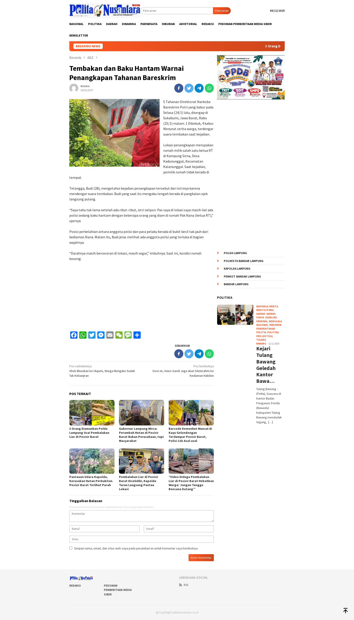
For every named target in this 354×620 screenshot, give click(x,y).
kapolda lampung (237, 269)
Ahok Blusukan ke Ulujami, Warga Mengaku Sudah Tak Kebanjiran (104, 371)
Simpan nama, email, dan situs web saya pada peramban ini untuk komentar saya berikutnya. (136, 548)
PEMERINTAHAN (265, 328)
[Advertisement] (141, 296)
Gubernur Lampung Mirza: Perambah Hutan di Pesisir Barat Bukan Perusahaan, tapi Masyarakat (141, 435)
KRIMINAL (262, 321)
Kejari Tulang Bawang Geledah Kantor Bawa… (266, 364)
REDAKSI (75, 586)
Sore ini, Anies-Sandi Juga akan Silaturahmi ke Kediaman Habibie (179, 371)
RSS (183, 585)
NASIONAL (262, 324)
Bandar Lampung (236, 284)
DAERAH (260, 313)
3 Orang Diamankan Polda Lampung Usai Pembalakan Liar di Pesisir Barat (89, 433)
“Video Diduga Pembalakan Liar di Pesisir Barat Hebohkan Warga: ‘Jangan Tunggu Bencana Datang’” (191, 483)
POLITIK (261, 332)
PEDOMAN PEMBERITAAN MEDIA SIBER (118, 590)
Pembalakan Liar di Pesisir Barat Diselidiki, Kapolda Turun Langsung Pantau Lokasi (138, 483)
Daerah (270, 313)
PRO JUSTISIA (264, 336)
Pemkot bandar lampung (242, 276)
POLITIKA (224, 297)
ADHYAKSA (262, 306)
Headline (271, 317)
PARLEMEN (275, 324)
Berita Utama (264, 310)
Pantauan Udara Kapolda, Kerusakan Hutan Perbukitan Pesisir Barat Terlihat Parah (90, 481)
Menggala (275, 321)
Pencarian (221, 11)
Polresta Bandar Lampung (243, 261)
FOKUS (260, 317)
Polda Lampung (235, 253)
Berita (273, 306)
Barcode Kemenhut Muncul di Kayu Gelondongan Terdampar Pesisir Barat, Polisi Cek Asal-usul (190, 435)
